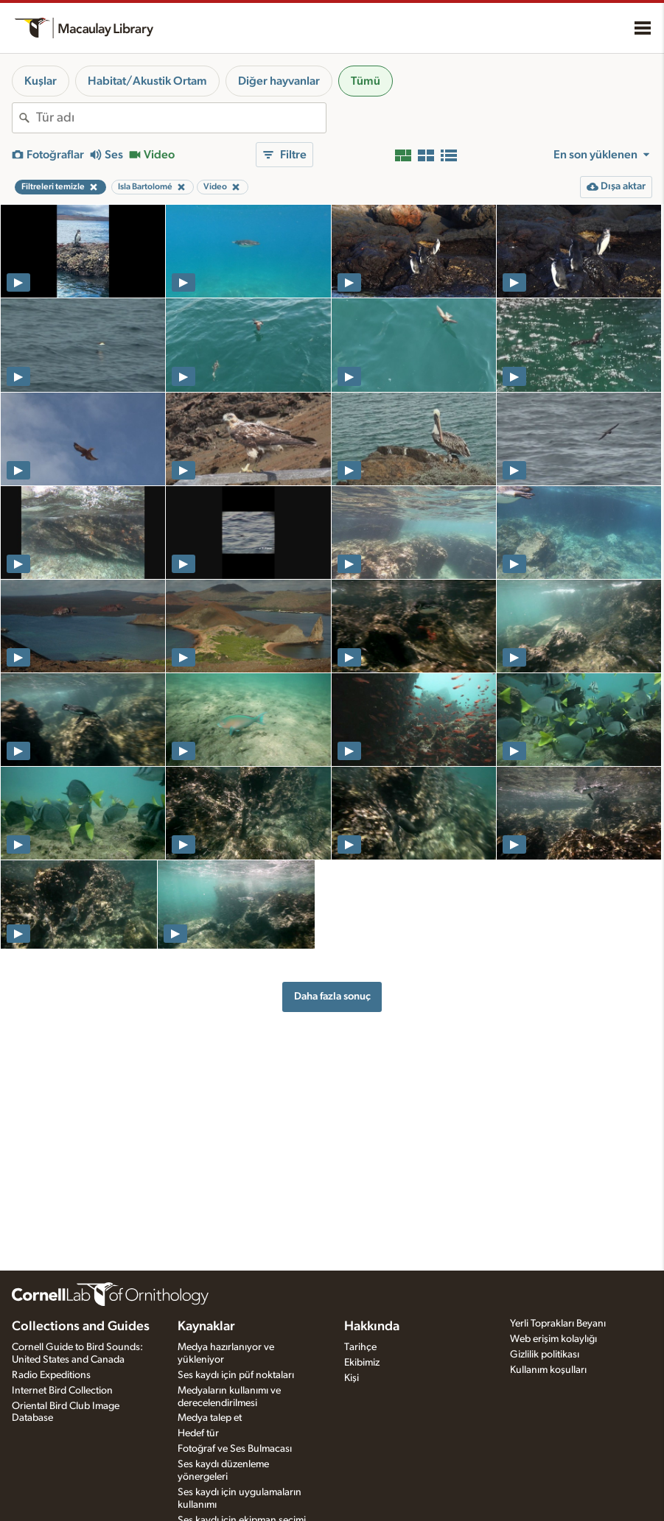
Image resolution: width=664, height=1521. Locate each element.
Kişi (351, 1378)
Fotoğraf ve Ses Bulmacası (235, 1449)
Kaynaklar (206, 1326)
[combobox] (181, 118)
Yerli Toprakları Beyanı (558, 1323)
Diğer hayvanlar (279, 81)
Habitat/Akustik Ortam (147, 81)
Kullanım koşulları (548, 1370)
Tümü (365, 81)
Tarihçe (360, 1347)
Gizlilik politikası (544, 1354)
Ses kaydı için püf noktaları (236, 1375)
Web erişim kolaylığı (553, 1339)
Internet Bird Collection (62, 1390)
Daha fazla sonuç (332, 996)
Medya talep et (210, 1418)
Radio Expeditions (51, 1375)
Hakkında (371, 1326)
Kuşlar (40, 81)
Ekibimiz (362, 1362)
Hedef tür (198, 1433)
